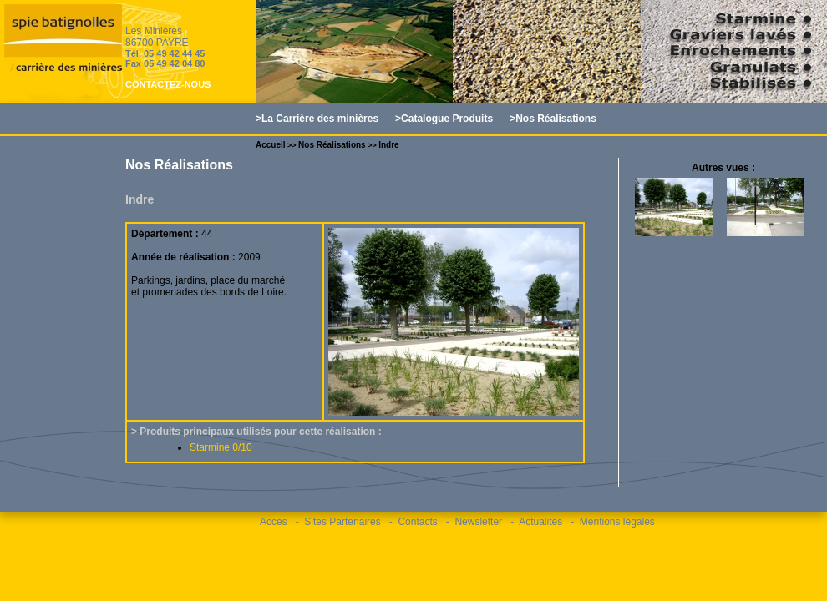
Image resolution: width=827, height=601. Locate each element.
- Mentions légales (613, 522)
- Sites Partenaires (338, 522)
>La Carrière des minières (317, 118)
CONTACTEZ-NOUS (168, 84)
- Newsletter (474, 522)
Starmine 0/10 (221, 447)
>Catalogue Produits (444, 118)
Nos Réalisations (332, 144)
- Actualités (536, 522)
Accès (273, 522)
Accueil (271, 144)
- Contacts (413, 522)
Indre (388, 144)
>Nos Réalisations (553, 118)
